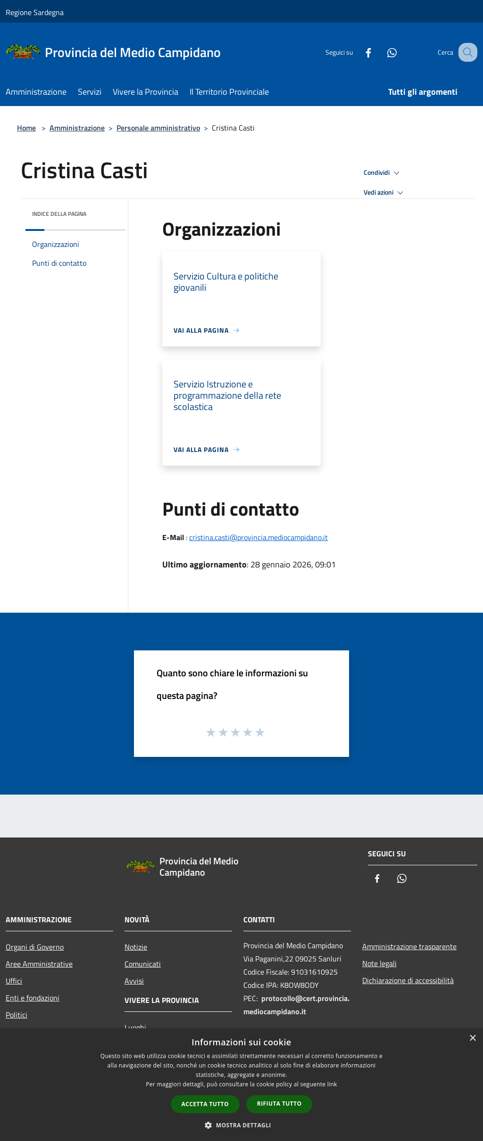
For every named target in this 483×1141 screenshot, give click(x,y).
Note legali (379, 963)
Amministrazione (77, 127)
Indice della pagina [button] (59, 213)
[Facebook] (358, 52)
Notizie (136, 946)
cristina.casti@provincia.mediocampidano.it (258, 537)
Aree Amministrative (39, 963)
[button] (241, 1125)
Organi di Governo (35, 946)
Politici (16, 1014)
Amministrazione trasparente (409, 946)
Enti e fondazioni (32, 997)
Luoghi (135, 1027)
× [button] (472, 1038)
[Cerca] (466, 52)
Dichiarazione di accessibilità (408, 980)
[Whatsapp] (382, 52)
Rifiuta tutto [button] (279, 1104)
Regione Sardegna (35, 12)
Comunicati (143, 963)
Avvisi (134, 980)
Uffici (14, 980)
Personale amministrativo (158, 127)
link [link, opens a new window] (332, 1084)
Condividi (383, 173)
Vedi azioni (385, 192)
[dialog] (241, 1084)
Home (26, 127)
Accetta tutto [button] (205, 1104)
